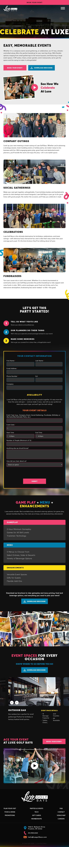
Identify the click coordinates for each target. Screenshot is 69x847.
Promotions (10, 815)
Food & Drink (9, 812)
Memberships (36, 819)
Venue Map (61, 815)
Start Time (10, 432)
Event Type (33, 416)
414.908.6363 (30, 833)
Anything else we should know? (18, 448)
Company (10, 384)
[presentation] (34, 473)
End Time (38, 432)
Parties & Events (36, 808)
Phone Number (12, 376)
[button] (12, 702)
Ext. (36, 376)
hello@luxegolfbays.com (35, 837)
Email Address (12, 368)
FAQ (61, 808)
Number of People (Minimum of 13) (19, 440)
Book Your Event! (34, 2)
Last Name (39, 361)
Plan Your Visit (10, 808)
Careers (61, 819)
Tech (36, 812)
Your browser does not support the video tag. (34, 21)
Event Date (11, 425)
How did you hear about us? (16, 461)
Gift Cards (36, 815)
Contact (61, 812)
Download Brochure (42, 68)
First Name (11, 361)
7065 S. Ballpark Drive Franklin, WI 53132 (34, 828)
